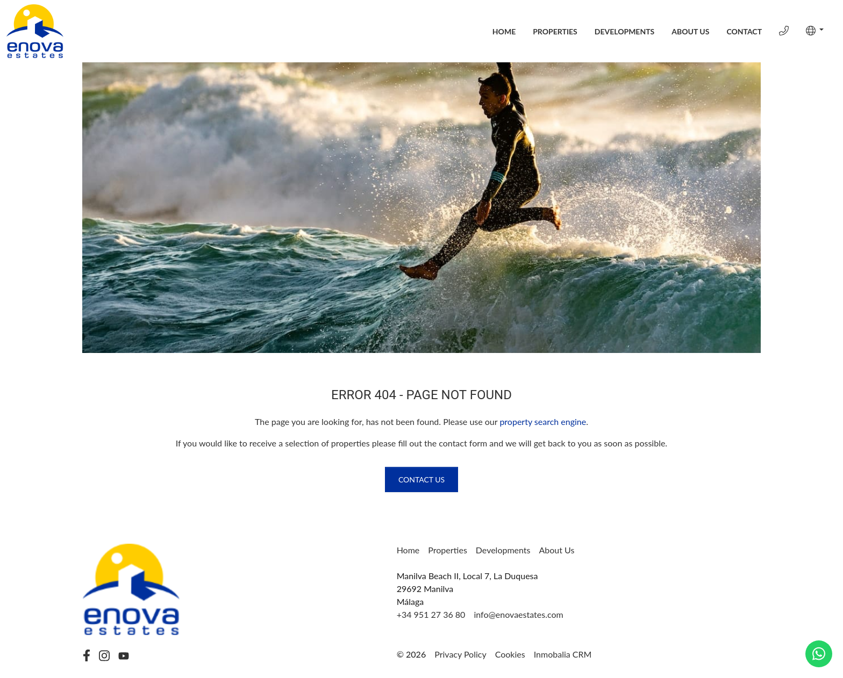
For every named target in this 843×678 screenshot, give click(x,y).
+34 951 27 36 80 (431, 614)
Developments (625, 31)
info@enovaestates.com (518, 614)
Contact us (421, 479)
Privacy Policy (460, 654)
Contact (744, 31)
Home (504, 31)
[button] (815, 30)
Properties (555, 31)
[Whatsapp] (818, 653)
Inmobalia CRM (563, 654)
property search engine (542, 421)
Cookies (510, 654)
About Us (690, 31)
